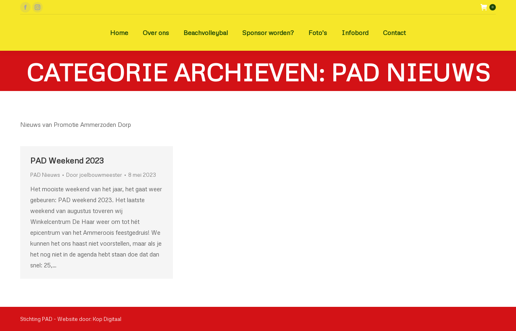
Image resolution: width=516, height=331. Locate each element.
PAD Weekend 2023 (67, 160)
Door (94, 175)
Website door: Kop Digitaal (89, 319)
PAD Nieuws (45, 175)
